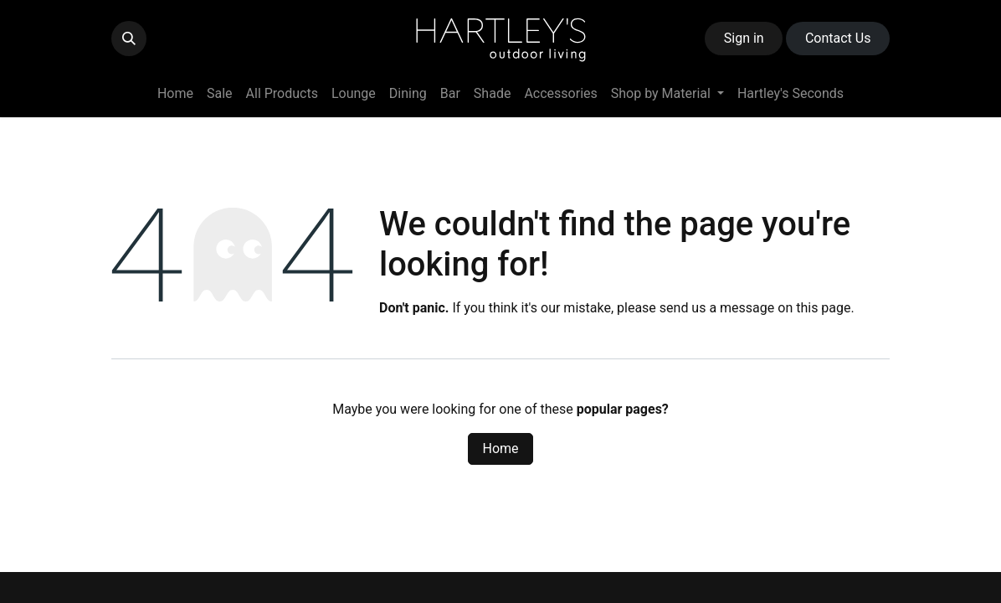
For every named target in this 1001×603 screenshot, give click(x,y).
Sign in (744, 38)
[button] (128, 38)
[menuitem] (175, 94)
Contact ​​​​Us (838, 38)
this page (823, 308)
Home (500, 448)
